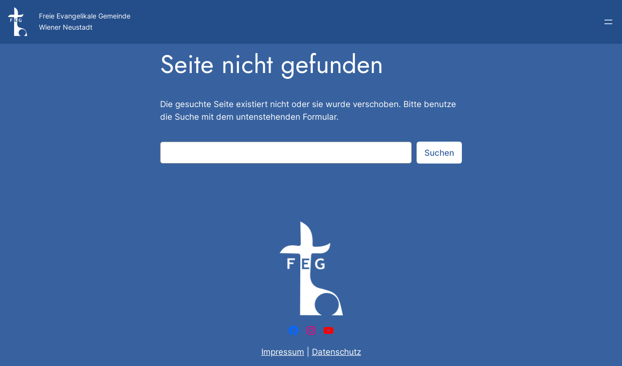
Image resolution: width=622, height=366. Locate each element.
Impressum (282, 352)
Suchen (439, 153)
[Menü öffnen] (608, 22)
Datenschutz (336, 352)
